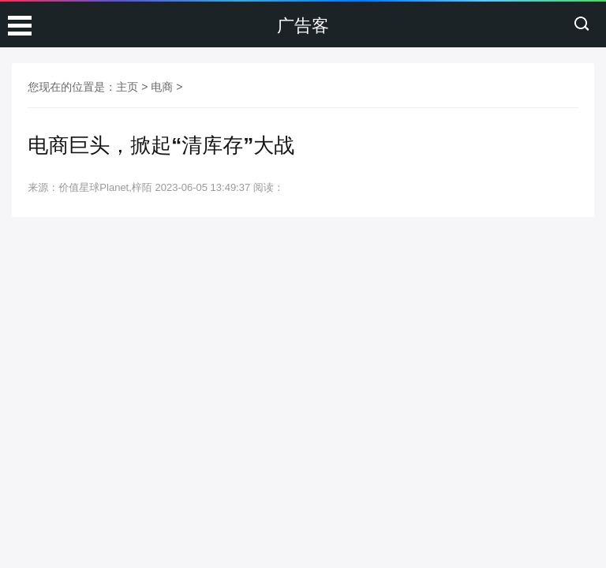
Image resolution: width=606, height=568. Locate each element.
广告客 (303, 26)
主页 (127, 86)
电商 (162, 86)
